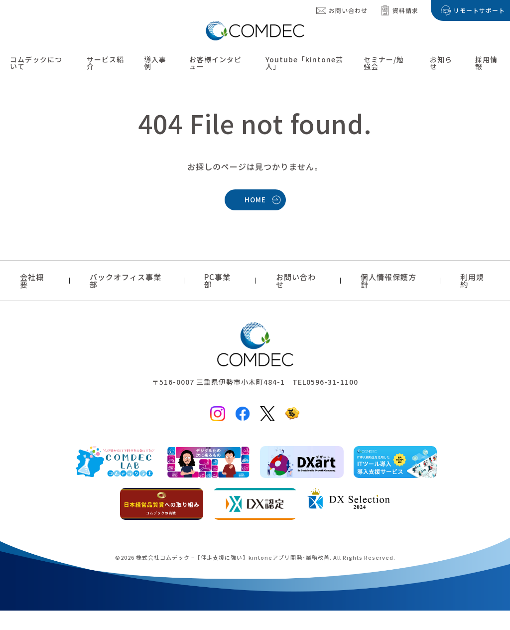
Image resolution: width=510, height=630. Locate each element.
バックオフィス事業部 (125, 281)
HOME (255, 199)
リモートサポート (479, 10)
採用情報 (486, 62)
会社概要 (32, 281)
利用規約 (472, 281)
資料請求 (405, 10)
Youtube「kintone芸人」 (304, 62)
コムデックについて (36, 62)
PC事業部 (217, 281)
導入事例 (155, 62)
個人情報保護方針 (388, 281)
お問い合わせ (348, 10)
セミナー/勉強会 (384, 62)
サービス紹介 (105, 62)
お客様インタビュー (215, 62)
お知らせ (441, 62)
